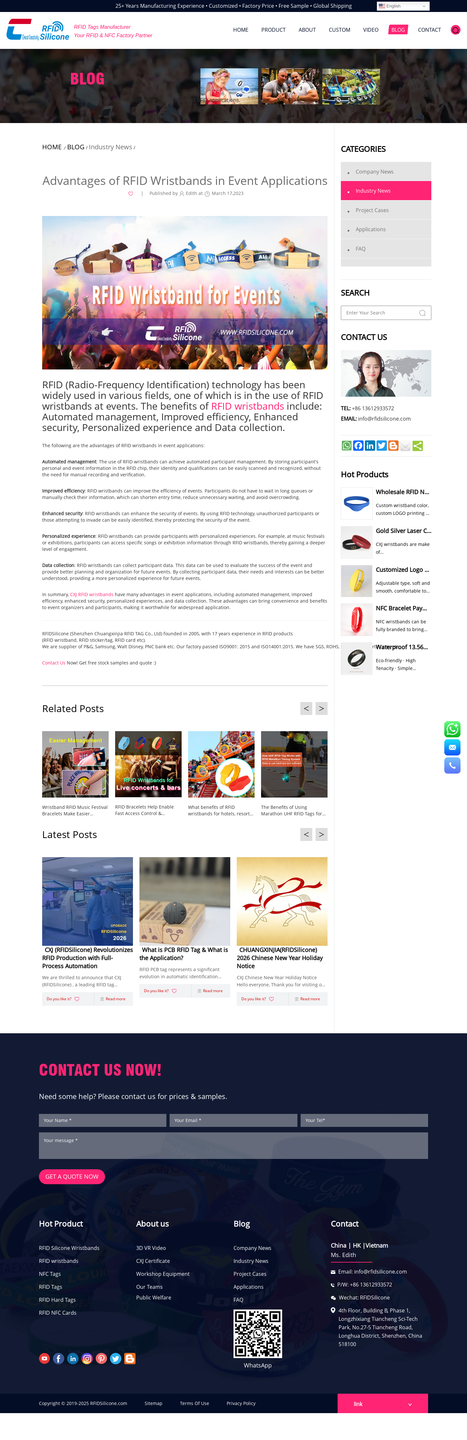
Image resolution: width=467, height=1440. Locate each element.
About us (152, 1225)
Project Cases (250, 1276)
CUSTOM (339, 29)
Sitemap (153, 1406)
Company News (252, 1250)
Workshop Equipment (163, 1276)
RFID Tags (50, 1289)
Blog (242, 1225)
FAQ (238, 1302)
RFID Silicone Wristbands (69, 1250)
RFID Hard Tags (57, 1302)
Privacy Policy (241, 1406)
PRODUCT (273, 29)
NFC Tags (50, 1276)
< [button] (306, 708)
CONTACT (429, 29)
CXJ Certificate (153, 1263)
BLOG (398, 29)
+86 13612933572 (373, 408)
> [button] (321, 708)
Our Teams (149, 1289)
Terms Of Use (194, 1406)
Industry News (110, 146)
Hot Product (61, 1225)
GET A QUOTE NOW (72, 1179)
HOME (240, 29)
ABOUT (307, 29)
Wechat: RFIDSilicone (364, 1299)
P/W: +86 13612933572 (364, 1286)
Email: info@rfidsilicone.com (372, 1273)
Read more (113, 1000)
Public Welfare (153, 1299)
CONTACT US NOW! (100, 1072)
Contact (344, 1225)
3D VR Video (151, 1250)
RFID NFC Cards (58, 1315)
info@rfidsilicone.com (384, 418)
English (390, 6)
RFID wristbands (58, 1263)
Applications (249, 1289)
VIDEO (370, 29)
